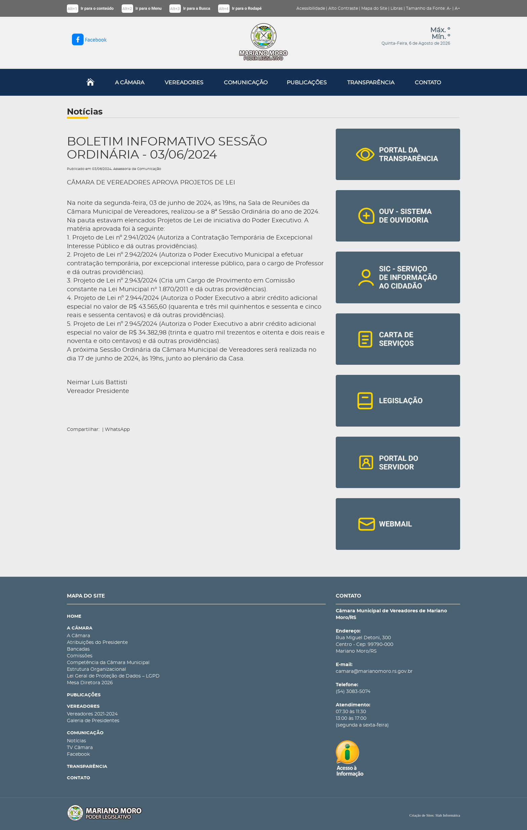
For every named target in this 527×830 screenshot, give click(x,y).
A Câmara (78, 636)
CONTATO (428, 82)
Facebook (78, 754)
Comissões (79, 656)
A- (449, 8)
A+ (457, 8)
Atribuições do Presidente (97, 642)
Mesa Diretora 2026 (90, 683)
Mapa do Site (374, 8)
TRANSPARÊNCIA (370, 82)
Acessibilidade (310, 8)
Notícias (76, 741)
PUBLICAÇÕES (307, 82)
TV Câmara (80, 747)
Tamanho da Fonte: (426, 8)
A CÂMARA (129, 82)
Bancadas (78, 649)
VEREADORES (184, 82)
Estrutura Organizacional (96, 669)
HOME (74, 616)
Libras (397, 8)
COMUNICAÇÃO (246, 82)
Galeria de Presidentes (93, 720)
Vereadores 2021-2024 (92, 714)
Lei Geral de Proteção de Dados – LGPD (113, 676)
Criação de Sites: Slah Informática (434, 815)
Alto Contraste (343, 8)
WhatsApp (117, 429)
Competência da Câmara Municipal (108, 662)
